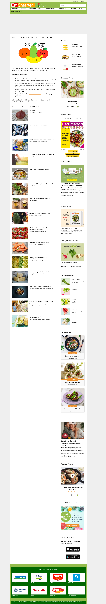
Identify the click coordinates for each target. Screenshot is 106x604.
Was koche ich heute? (72, 382)
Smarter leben (63, 8)
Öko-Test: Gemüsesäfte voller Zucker (39, 242)
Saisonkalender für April (69, 263)
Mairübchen (75, 319)
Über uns (15, 598)
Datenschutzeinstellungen (55, 598)
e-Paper (82, 149)
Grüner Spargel (76, 279)
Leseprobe (63, 149)
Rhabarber (74, 309)
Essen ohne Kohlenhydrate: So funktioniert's (42, 184)
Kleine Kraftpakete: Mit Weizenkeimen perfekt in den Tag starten (72, 443)
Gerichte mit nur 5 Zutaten (73, 409)
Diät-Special (75, 44)
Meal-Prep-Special (76, 54)
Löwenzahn (75, 299)
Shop (80, 8)
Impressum (38, 598)
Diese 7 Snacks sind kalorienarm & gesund (41, 286)
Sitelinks (25, 598)
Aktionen (73, 8)
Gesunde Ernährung (35, 8)
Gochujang (32, 110)
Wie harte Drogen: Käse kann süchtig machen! (42, 272)
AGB (34, 598)
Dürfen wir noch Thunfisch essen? (39, 125)
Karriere (20, 598)
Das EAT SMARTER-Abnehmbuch (69, 228)
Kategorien (15, 599)
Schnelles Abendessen (72, 356)
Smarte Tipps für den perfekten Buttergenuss (42, 139)
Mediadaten (79, 598)
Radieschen (75, 289)
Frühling (15, 8)
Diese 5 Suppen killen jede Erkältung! (39, 169)
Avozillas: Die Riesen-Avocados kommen (40, 213)
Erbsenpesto (72, 102)
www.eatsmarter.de (35, 94)
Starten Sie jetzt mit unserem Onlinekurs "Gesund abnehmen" (72, 176)
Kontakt (30, 598)
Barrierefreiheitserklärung (69, 598)
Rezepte (23, 8)
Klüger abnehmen (49, 8)
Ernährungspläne (76, 64)
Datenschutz (45, 598)
